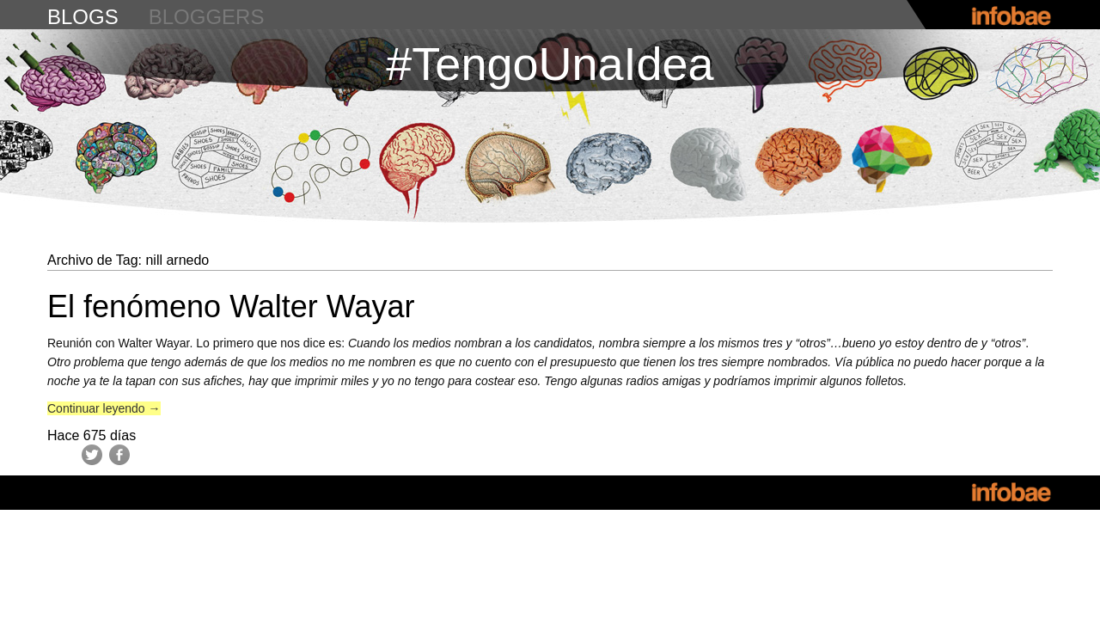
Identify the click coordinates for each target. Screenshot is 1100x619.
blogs (83, 16)
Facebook (119, 454)
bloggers (207, 16)
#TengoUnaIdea (549, 63)
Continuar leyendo (104, 408)
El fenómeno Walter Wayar (230, 306)
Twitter (92, 454)
